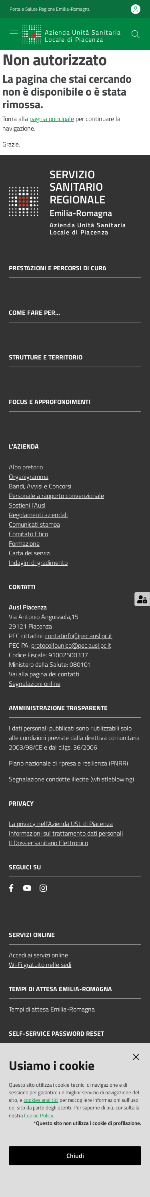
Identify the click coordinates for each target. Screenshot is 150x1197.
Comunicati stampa (34, 524)
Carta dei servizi (29, 553)
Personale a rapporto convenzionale (56, 495)
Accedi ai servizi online (38, 955)
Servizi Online (32, 935)
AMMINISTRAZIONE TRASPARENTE (58, 708)
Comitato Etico (28, 534)
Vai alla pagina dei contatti (44, 674)
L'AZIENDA (24, 446)
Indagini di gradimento (38, 562)
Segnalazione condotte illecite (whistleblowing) (71, 779)
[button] (135, 34)
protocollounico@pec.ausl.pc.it (71, 645)
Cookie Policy (38, 1115)
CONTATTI (22, 587)
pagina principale (52, 118)
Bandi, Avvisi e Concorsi (40, 486)
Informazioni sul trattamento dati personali (66, 833)
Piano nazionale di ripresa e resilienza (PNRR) (68, 763)
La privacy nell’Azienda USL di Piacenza (61, 823)
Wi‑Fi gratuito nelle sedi (40, 964)
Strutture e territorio (45, 357)
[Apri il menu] (13, 33)
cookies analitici (41, 1100)
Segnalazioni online (34, 683)
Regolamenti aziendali (38, 514)
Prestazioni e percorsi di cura (57, 268)
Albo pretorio (26, 467)
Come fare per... (34, 312)
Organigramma (28, 476)
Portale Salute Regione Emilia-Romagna (50, 9)
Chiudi (75, 1155)
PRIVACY (21, 803)
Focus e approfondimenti (49, 402)
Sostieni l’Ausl (27, 505)
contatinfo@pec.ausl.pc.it (78, 635)
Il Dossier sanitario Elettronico (48, 842)
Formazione (24, 543)
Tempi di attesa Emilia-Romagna (52, 1009)
